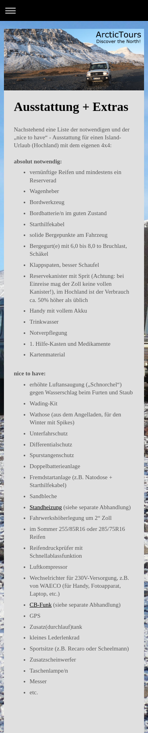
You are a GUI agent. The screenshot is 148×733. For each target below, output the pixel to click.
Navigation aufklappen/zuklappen (74, 10)
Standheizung (46, 507)
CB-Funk (41, 605)
